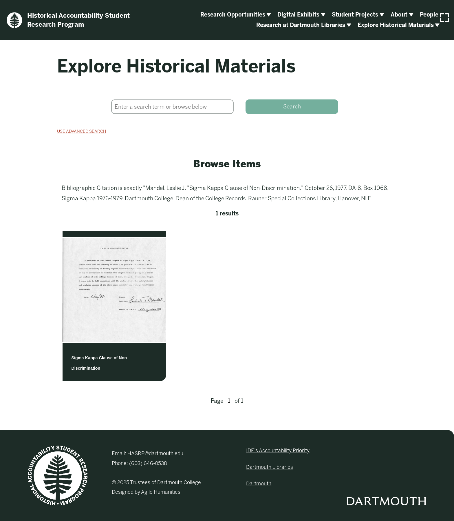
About (399, 14)
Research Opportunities (232, 14)
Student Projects (355, 14)
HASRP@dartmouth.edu (155, 453)
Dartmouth (258, 483)
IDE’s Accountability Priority (278, 450)
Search (292, 106)
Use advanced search (81, 131)
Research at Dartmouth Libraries (300, 25)
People (429, 14)
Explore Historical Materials (396, 25)
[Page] (229, 401)
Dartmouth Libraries (269, 467)
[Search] (172, 106)
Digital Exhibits (298, 14)
